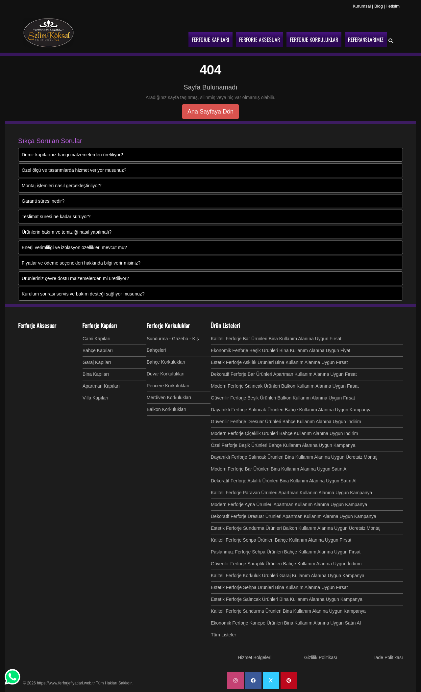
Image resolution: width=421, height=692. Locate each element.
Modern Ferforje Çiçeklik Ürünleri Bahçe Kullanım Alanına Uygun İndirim (284, 433)
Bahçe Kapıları (98, 350)
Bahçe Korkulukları (166, 362)
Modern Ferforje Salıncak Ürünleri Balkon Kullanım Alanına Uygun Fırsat (285, 386)
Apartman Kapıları (101, 386)
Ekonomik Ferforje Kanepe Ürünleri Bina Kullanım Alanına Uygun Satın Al (286, 623)
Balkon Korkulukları (166, 409)
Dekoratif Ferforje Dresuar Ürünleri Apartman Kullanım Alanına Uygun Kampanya (293, 516)
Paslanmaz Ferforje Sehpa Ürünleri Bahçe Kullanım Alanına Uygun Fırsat (285, 551)
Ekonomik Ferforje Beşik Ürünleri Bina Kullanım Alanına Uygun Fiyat (280, 350)
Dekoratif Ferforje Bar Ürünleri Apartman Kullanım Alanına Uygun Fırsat (284, 374)
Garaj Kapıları (97, 362)
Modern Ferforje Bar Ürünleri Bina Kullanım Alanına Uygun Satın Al (279, 469)
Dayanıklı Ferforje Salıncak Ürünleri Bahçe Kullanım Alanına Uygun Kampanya (291, 409)
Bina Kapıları (96, 374)
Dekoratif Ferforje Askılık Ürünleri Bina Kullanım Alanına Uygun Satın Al (284, 480)
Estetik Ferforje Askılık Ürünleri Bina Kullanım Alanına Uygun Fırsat (279, 362)
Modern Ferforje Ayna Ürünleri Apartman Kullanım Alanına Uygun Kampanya (289, 504)
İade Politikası (388, 657)
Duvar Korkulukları (166, 373)
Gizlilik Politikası (320, 657)
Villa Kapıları (95, 397)
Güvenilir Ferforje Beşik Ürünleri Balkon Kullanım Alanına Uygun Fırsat (283, 397)
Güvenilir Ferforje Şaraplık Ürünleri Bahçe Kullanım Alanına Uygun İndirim (286, 563)
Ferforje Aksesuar (37, 325)
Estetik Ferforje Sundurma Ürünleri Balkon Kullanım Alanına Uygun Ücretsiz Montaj (296, 528)
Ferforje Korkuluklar (168, 325)
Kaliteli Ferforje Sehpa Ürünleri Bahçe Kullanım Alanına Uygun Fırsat (281, 540)
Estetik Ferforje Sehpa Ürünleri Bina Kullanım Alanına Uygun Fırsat (279, 587)
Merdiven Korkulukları (169, 397)
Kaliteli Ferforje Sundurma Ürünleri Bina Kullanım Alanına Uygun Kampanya (288, 611)
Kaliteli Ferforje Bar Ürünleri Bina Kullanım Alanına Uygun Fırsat (276, 338)
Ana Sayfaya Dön (210, 111)
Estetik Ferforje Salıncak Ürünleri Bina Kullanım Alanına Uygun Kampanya (286, 599)
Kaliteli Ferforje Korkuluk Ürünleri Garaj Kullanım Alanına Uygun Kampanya (287, 575)
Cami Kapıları (97, 338)
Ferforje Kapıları (99, 325)
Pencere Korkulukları (168, 385)
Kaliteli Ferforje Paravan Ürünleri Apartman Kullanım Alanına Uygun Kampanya (291, 492)
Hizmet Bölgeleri (254, 657)
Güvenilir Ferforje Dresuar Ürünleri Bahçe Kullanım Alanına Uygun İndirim (286, 421)
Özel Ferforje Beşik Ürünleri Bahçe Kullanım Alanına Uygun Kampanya (283, 445)
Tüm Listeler (223, 634)
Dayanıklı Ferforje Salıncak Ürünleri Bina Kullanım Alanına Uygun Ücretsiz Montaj (294, 457)
